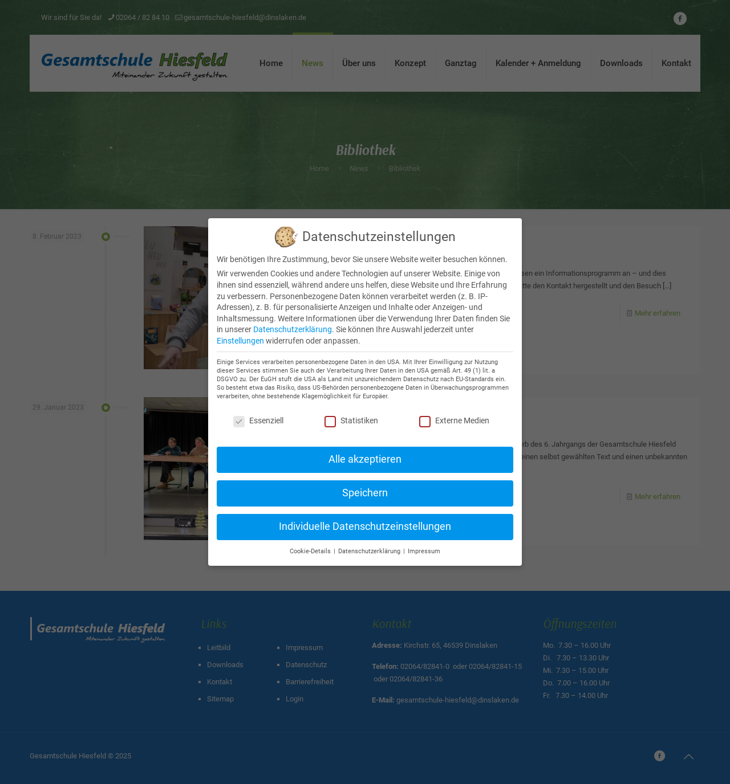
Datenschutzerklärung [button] (370, 551)
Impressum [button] (424, 551)
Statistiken (351, 420)
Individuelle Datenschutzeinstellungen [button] (365, 526)
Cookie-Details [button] (311, 551)
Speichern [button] (365, 493)
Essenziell (258, 420)
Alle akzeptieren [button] (365, 459)
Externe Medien (454, 420)
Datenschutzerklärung (292, 329)
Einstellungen (240, 340)
